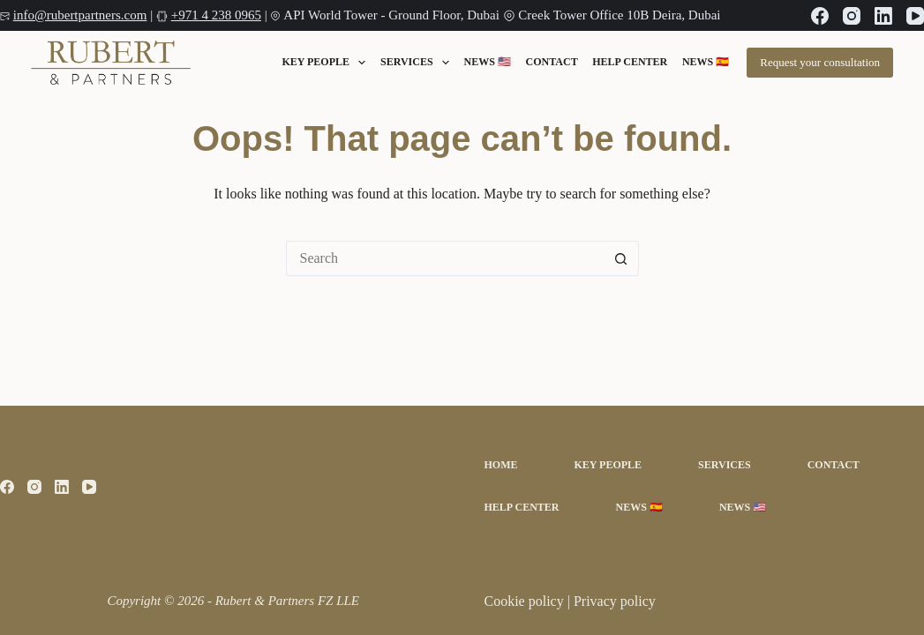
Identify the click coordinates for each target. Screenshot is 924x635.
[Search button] (621, 258)
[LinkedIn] (883, 16)
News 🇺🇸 (487, 62)
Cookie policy (526, 601)
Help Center (629, 62)
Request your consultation (820, 62)
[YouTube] (915, 16)
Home (501, 465)
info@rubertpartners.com (80, 15)
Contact (552, 62)
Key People (323, 62)
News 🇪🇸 (705, 62)
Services (414, 62)
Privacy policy (615, 601)
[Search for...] (445, 258)
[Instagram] (851, 16)
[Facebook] (820, 16)
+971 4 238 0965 (216, 15)
